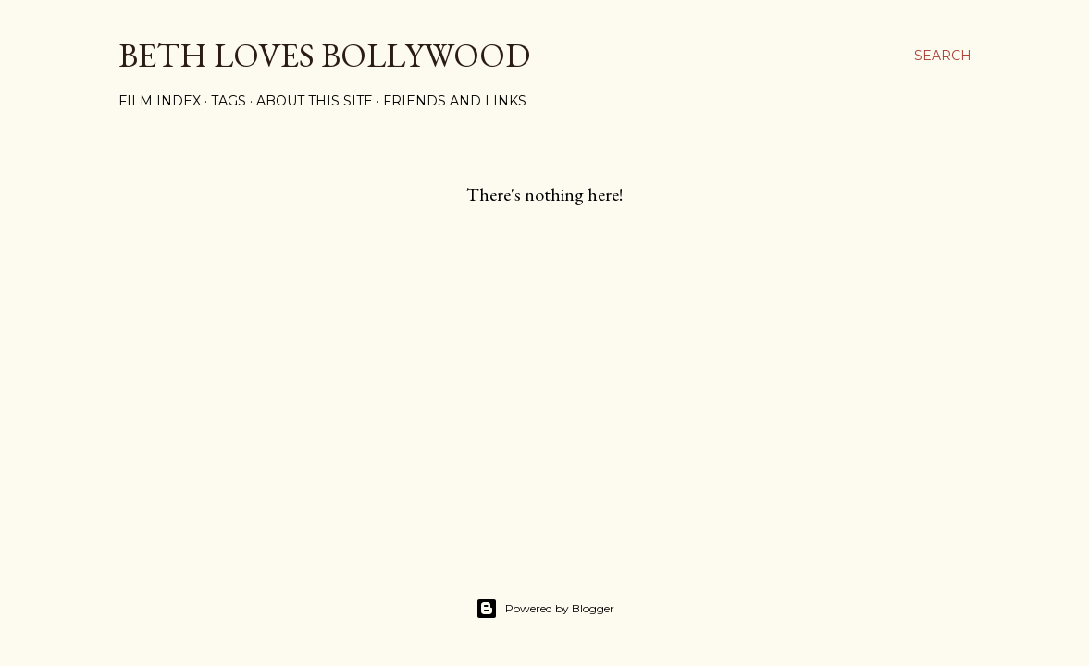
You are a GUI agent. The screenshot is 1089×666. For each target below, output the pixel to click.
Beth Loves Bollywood (324, 55)
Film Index (159, 100)
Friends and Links (454, 100)
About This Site (314, 100)
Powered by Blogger (545, 609)
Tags (228, 100)
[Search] (942, 55)
